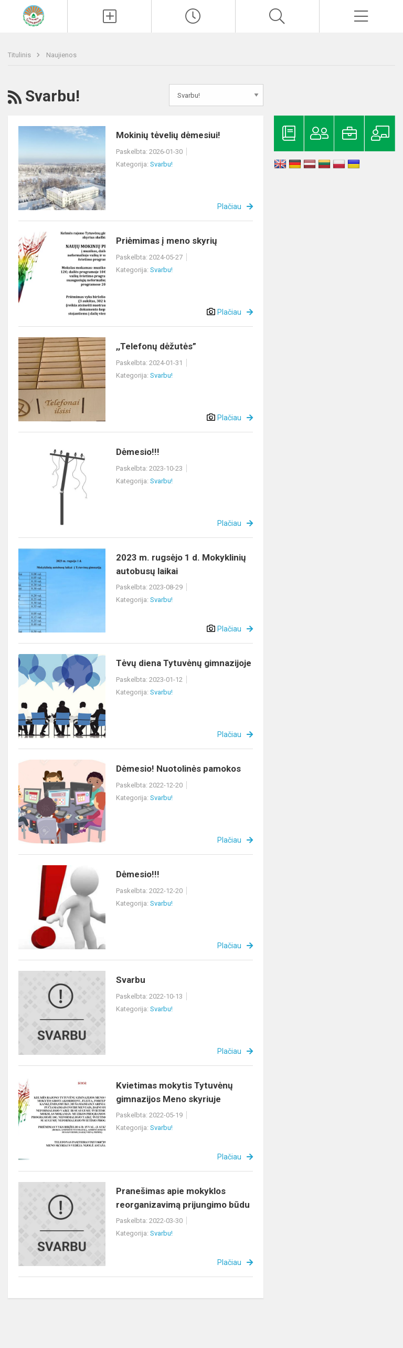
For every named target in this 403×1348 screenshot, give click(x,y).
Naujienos (61, 55)
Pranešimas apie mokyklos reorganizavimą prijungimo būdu (183, 1198)
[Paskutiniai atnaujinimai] (193, 16)
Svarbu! (161, 164)
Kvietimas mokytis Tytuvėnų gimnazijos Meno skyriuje (174, 1092)
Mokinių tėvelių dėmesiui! (168, 135)
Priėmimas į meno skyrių (166, 240)
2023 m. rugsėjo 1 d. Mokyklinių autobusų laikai (181, 564)
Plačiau (229, 206)
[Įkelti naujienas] (109, 16)
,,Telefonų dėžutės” (156, 346)
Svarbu (130, 979)
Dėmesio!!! (138, 452)
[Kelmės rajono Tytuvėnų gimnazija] (33, 15)
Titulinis (20, 55)
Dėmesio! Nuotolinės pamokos (178, 768)
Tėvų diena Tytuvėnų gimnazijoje (183, 663)
